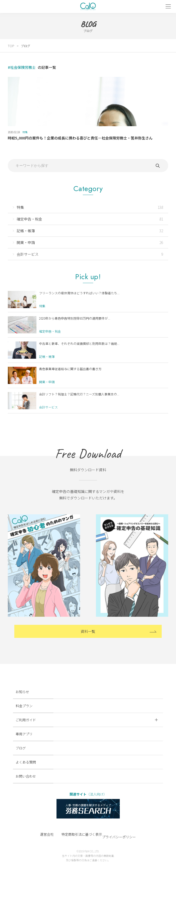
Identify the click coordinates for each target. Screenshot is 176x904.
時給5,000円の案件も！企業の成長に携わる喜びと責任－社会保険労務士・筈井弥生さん (80, 138)
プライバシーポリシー (119, 836)
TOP (11, 46)
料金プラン (24, 705)
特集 (25, 132)
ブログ (25, 46)
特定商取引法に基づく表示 (81, 834)
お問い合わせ (26, 776)
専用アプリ (24, 733)
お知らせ (22, 691)
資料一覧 (88, 631)
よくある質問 (26, 762)
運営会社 (47, 834)
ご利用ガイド (87, 719)
